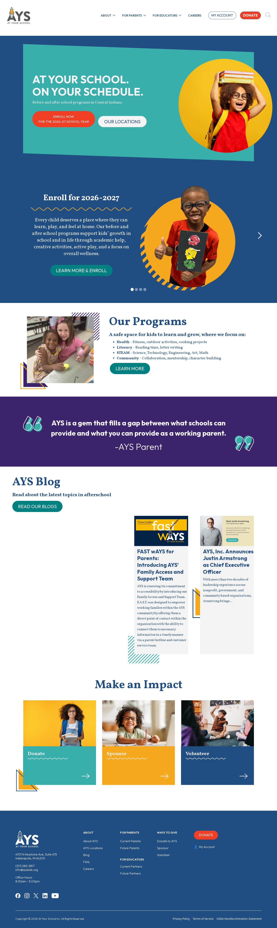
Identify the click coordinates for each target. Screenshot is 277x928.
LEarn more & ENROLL (81, 270)
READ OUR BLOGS (37, 506)
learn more (130, 368)
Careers (194, 15)
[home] (18, 15)
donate (250, 15)
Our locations (122, 121)
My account (222, 15)
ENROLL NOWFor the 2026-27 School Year (63, 118)
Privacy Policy (181, 918)
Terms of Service (203, 918)
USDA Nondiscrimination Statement (239, 918)
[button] (108, 15)
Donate (206, 835)
